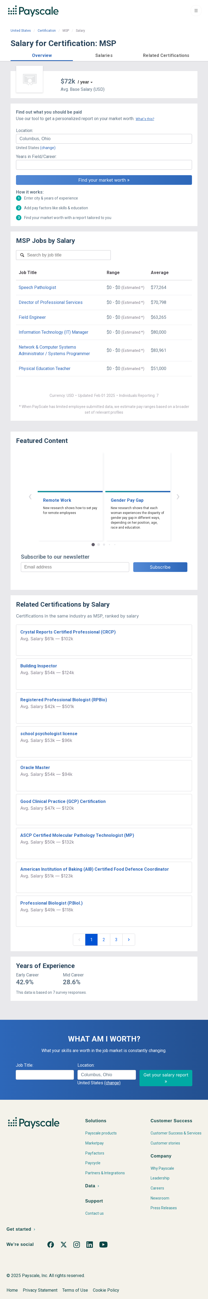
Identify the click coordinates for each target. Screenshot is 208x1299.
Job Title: (24, 1065)
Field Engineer (32, 317)
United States (21, 31)
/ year (83, 82)
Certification (47, 31)
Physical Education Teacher (44, 368)
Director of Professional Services (51, 302)
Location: (24, 130)
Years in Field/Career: (36, 156)
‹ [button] (30, 496)
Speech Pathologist (37, 287)
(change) (48, 148)
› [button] (178, 496)
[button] (42, 54)
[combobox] (104, 139)
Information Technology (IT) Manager (53, 332)
